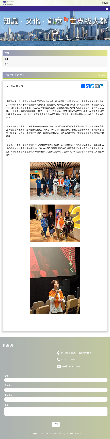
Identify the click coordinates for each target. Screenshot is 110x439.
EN (103, 3)
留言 (6, 405)
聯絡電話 (8, 385)
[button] (107, 26)
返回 (101, 75)
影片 (6, 64)
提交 (56, 424)
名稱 (6, 376)
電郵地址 (8, 395)
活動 (6, 59)
